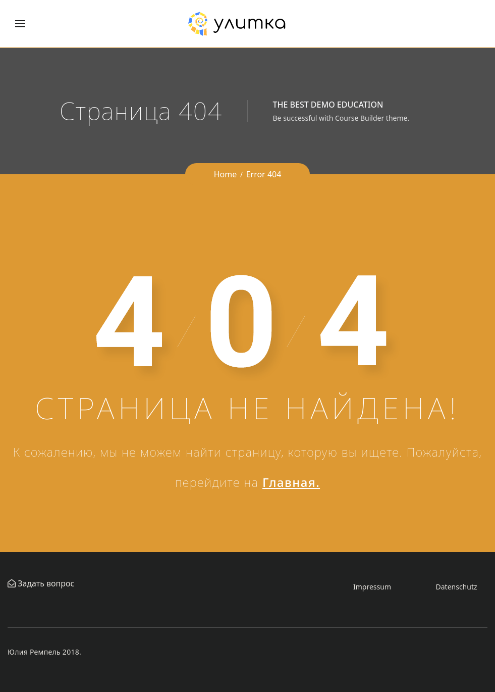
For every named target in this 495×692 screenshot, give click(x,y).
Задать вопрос (45, 583)
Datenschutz (456, 586)
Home (225, 174)
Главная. (291, 482)
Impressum (372, 586)
